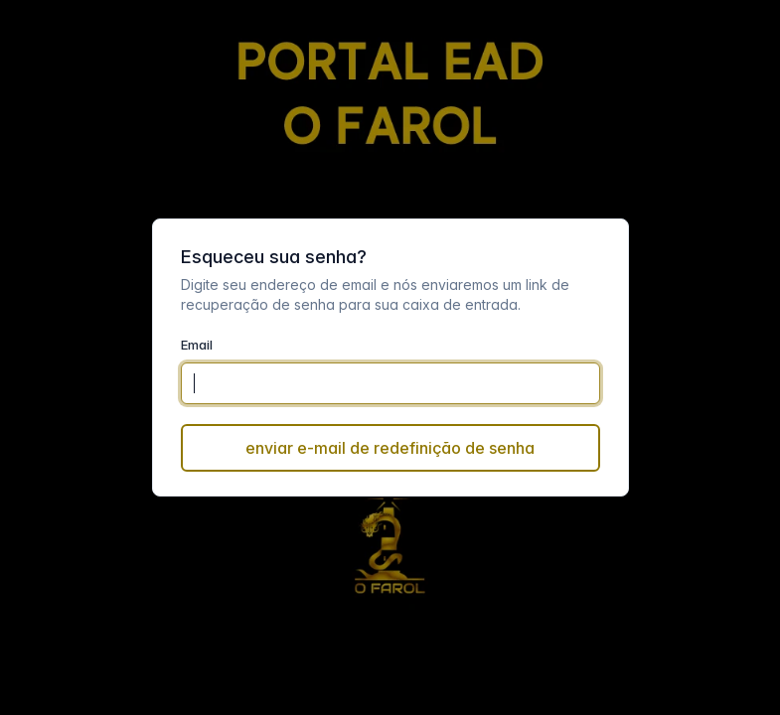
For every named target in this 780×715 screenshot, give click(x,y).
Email (197, 345)
